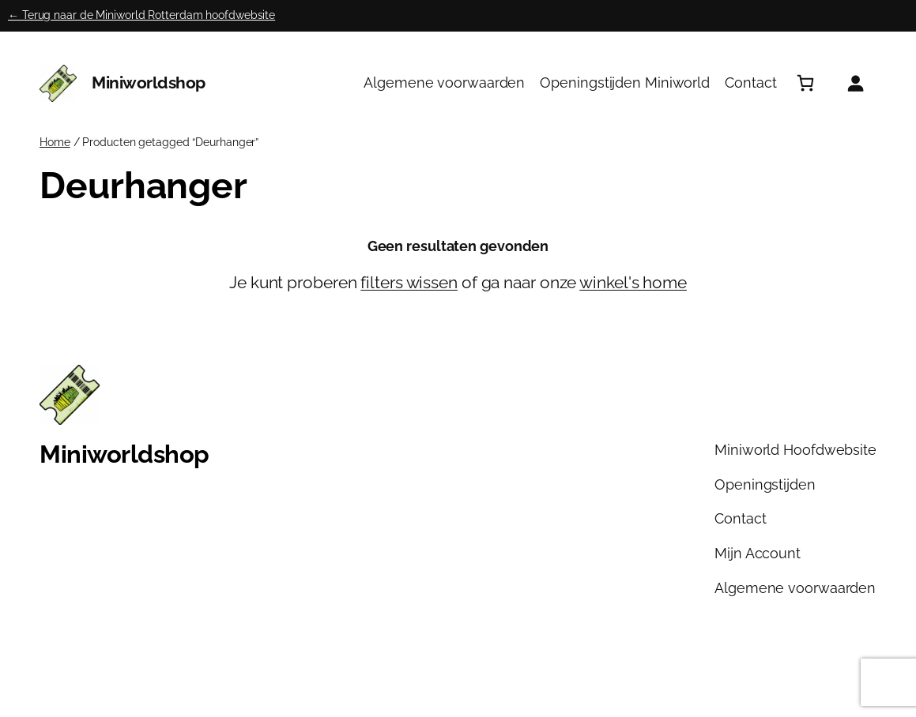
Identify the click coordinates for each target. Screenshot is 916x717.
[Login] (855, 83)
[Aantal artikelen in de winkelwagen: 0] (806, 83)
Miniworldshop (148, 82)
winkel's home (633, 282)
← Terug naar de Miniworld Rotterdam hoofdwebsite (141, 15)
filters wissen (409, 282)
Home (55, 142)
